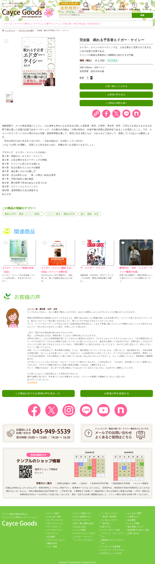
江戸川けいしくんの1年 (111, 553)
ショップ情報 (133, 523)
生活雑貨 (51, 536)
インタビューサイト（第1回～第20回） (109, 515)
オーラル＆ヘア (54, 527)
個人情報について (135, 527)
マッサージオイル (55, 520)
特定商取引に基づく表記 (138, 530)
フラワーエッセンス (56, 540)
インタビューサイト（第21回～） (109, 521)
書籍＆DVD (10, 214)
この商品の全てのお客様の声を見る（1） (38, 393)
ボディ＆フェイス (55, 523)
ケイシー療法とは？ (83, 513)
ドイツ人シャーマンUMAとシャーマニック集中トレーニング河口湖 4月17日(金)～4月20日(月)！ (52, 24)
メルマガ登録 (80, 530)
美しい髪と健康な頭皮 (84, 523)
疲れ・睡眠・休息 (89, 214)
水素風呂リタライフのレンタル (112, 541)
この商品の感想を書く (116, 103)
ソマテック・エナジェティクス (112, 535)
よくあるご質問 (134, 513)
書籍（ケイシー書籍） (30, 214)
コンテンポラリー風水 (110, 530)
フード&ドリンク (54, 530)
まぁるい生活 (80, 527)
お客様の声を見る (116, 94)
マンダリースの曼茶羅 (110, 546)
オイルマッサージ (82, 520)
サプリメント (53, 533)
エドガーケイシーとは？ (85, 533)
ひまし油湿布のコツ (83, 516)
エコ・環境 (52, 546)
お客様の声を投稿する (116, 393)
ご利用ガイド (133, 516)
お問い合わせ (133, 533)
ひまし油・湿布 (54, 516)
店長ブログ (106, 527)
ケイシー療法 (53, 214)
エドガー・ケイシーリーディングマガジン (84, 538)
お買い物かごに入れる (116, 86)
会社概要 (131, 520)
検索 (142, 15)
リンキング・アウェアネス (112, 550)
